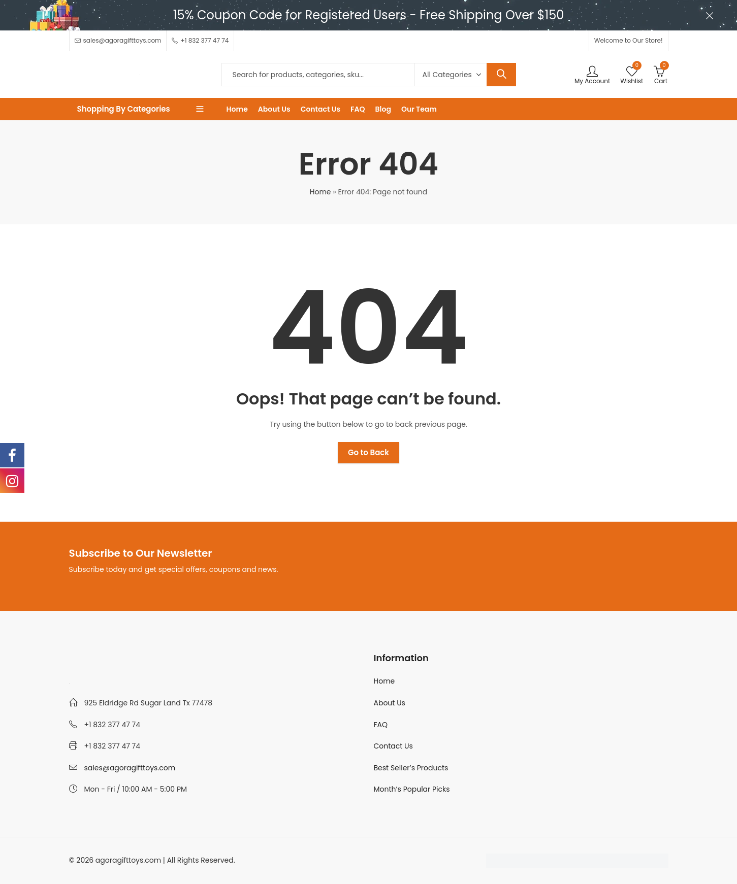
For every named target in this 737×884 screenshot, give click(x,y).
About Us (389, 703)
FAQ (381, 725)
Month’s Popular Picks (412, 789)
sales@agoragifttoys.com (130, 768)
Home (320, 192)
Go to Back (368, 452)
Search (501, 74)
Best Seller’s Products (411, 768)
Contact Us (393, 746)
